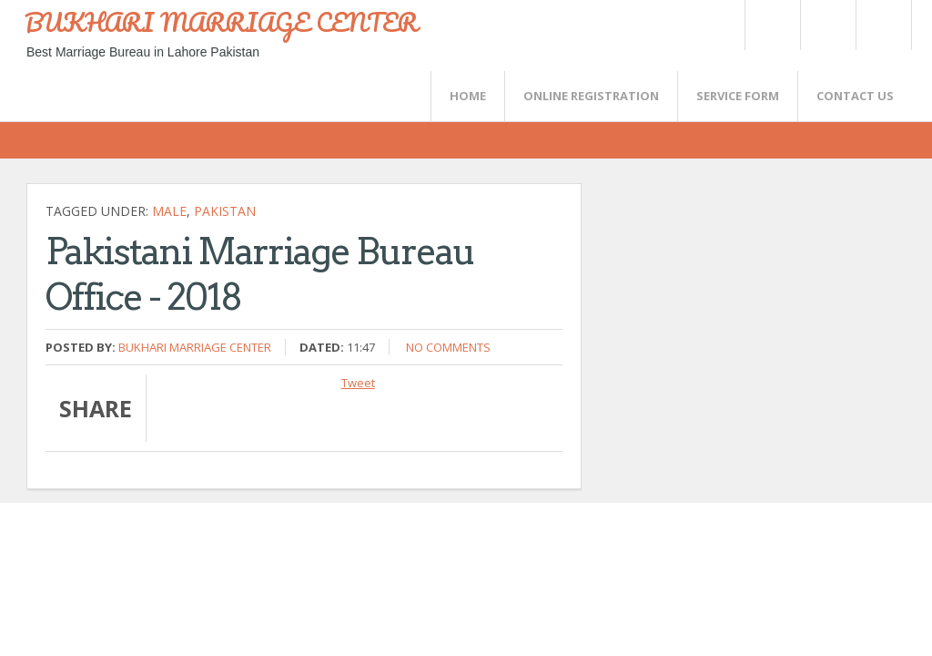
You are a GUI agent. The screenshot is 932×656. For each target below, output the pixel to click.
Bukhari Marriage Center (194, 347)
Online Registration (591, 95)
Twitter (772, 25)
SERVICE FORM (737, 95)
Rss (827, 25)
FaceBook (880, 25)
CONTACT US (855, 95)
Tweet (358, 382)
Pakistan (225, 211)
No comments (448, 347)
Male (169, 211)
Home (468, 95)
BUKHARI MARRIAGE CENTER (221, 22)
